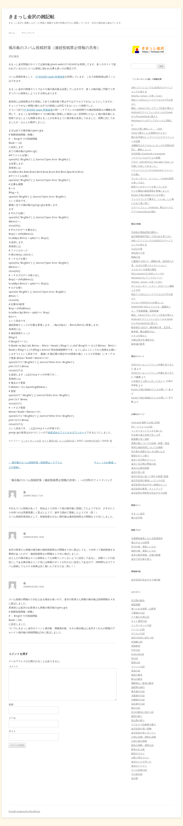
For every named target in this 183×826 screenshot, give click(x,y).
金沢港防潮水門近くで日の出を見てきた (151, 236)
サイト (12, 731)
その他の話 (136, 774)
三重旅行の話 (138, 612)
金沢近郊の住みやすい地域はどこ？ (149, 484)
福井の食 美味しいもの (143, 550)
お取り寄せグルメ (140, 757)
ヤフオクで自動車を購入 (143, 724)
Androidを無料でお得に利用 (145, 422)
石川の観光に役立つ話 (142, 712)
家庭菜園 (135, 604)
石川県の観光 (138, 600)
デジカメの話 (138, 633)
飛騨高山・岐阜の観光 (142, 683)
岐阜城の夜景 (138, 343)
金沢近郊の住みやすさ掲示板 (145, 579)
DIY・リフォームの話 (141, 426)
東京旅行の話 (138, 691)
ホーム (12, 32)
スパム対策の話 (67, 440)
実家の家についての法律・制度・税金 (150, 443)
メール (12, 717)
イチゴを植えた (139, 335)
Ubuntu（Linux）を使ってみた (146, 95)
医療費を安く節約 (140, 439)
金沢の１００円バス (141, 761)
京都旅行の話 (138, 699)
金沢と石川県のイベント (143, 459)
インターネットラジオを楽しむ (147, 430)
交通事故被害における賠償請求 (147, 538)
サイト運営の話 (50, 440)
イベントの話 (138, 666)
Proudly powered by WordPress (24, 811)
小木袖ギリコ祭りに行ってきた (147, 381)
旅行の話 (135, 707)
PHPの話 (135, 650)
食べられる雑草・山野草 (143, 608)
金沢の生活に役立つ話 (142, 637)
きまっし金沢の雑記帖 (31, 16)
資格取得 (135, 645)
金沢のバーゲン (139, 765)
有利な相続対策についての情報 (147, 447)
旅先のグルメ (138, 753)
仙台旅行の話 (138, 703)
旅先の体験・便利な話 (142, 745)
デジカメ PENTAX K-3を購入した (147, 302)
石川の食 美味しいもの (143, 546)
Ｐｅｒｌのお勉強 (105, 462)
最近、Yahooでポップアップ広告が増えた (152, 108)
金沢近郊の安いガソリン (143, 732)
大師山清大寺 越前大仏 (142, 339)
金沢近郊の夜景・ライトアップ (147, 488)
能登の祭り (136, 716)
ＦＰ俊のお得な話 (140, 616)
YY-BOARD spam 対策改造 (50, 76)
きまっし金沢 (138, 513)
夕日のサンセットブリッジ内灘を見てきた (152, 364)
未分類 (134, 778)
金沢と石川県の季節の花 (143, 463)
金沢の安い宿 (138, 472)
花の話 (134, 658)
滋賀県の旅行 (138, 687)
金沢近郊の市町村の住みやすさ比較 (149, 492)
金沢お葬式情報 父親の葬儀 (145, 554)
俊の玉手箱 (136, 517)
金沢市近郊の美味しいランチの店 (148, 480)
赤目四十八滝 (138, 252)
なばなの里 (136, 248)
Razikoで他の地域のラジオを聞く (148, 195)
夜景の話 (135, 662)
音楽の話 (135, 670)
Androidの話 (137, 654)
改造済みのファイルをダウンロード (67, 432)
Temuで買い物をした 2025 (146, 128)
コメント (13, 666)
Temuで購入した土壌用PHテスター (149, 132)
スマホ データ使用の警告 (143, 269)
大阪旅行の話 (138, 695)
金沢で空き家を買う (141, 559)
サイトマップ (28, 32)
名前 (11, 704)
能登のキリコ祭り (140, 455)
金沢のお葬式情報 (140, 468)
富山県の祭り (138, 720)
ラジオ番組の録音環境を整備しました (150, 190)
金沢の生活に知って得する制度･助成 (149, 476)
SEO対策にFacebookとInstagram (148, 153)
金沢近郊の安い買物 (141, 728)
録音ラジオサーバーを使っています (149, 186)
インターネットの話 (31, 440)
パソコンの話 (138, 629)
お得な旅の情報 (139, 741)
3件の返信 (14, 56)
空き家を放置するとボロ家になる (148, 451)
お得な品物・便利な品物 (143, 736)
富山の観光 (136, 679)
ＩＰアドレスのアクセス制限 (145, 157)
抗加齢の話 (136, 641)
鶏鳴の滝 (135, 257)
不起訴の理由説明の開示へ (144, 232)
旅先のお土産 (138, 749)
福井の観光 (136, 674)
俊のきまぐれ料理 (140, 542)
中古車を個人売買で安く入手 (145, 434)
